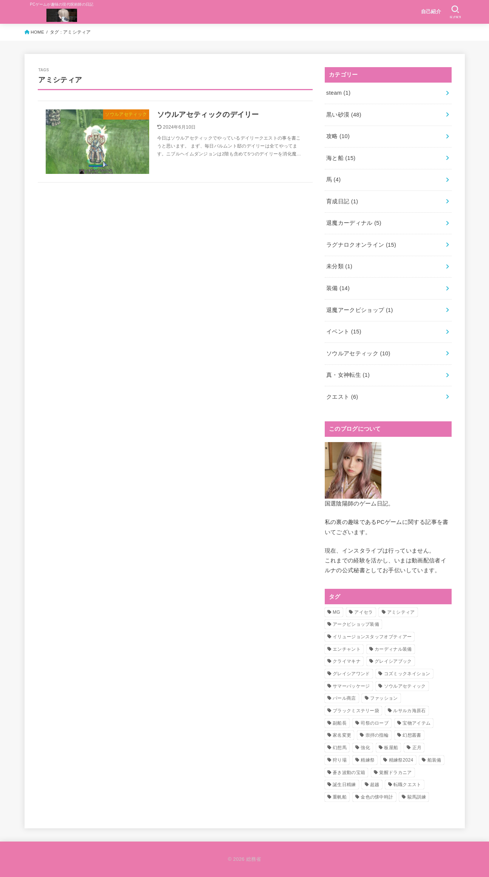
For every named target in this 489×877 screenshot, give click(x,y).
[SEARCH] (455, 12)
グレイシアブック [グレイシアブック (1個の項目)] (393, 661)
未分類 (339, 266)
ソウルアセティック (358, 353)
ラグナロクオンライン (361, 245)
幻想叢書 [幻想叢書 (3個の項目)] (412, 735)
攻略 (338, 136)
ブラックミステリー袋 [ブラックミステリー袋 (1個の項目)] (356, 710)
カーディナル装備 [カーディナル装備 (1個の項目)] (393, 649)
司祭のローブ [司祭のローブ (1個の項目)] (375, 723)
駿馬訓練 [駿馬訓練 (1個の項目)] (416, 797)
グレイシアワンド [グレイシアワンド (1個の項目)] (351, 673)
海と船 (341, 158)
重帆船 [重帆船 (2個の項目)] (340, 797)
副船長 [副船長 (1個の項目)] (340, 723)
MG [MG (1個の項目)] (336, 612)
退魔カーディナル (353, 223)
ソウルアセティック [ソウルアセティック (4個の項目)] (405, 686)
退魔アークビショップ (359, 310)
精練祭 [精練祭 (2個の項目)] (368, 760)
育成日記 (342, 201)
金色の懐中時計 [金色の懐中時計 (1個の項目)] (377, 797)
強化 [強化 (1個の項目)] (365, 747)
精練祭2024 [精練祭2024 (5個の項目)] (401, 760)
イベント (343, 332)
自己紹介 (431, 11)
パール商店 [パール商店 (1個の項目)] (344, 698)
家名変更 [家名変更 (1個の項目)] (342, 735)
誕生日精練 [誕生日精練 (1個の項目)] (344, 784)
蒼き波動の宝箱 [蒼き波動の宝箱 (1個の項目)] (349, 772)
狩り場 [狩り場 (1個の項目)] (340, 760)
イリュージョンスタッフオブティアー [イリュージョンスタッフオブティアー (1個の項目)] (372, 636)
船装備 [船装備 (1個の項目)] (434, 760)
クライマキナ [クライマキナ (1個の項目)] (347, 661)
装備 (338, 288)
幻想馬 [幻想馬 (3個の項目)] (340, 747)
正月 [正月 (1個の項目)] (417, 747)
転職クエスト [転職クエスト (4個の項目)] (407, 784)
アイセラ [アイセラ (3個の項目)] (363, 612)
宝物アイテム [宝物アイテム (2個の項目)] (416, 723)
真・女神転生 (348, 375)
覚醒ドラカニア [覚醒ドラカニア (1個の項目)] (395, 772)
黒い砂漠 (343, 115)
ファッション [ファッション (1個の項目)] (384, 698)
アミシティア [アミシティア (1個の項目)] (401, 612)
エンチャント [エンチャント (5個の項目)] (347, 649)
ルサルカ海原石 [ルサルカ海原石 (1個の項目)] (409, 710)
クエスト (342, 397)
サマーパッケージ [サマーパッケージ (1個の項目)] (351, 686)
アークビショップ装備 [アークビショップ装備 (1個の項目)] (356, 624)
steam (338, 93)
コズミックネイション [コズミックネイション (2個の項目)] (407, 673)
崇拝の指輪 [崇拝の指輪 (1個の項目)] (377, 735)
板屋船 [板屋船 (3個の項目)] (391, 747)
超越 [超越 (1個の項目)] (374, 784)
